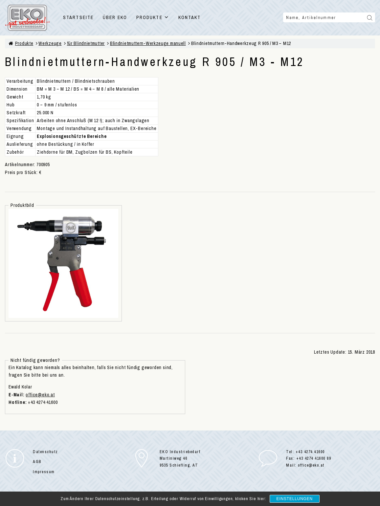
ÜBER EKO (115, 17)
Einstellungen (295, 498)
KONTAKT (189, 17)
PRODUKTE (152, 17)
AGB (37, 461)
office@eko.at (40, 395)
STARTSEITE (78, 17)
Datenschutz (45, 451)
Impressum (44, 471)
